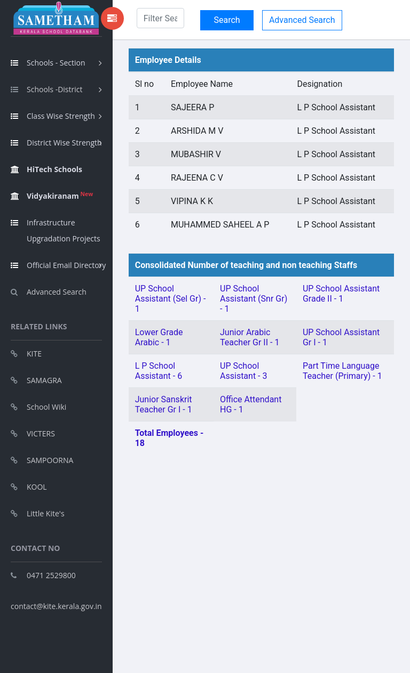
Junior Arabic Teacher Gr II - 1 (249, 337)
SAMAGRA (36, 380)
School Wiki (38, 407)
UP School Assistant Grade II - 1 (341, 293)
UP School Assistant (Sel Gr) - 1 (170, 298)
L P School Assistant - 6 (158, 371)
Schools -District (46, 89)
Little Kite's (38, 513)
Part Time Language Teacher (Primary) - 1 (342, 371)
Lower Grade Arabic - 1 (159, 337)
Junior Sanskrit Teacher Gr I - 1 (163, 404)
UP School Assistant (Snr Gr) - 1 (253, 298)
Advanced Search (48, 292)
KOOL (29, 487)
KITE (26, 353)
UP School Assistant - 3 (243, 371)
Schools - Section (48, 63)
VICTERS (33, 433)
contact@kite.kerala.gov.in (56, 606)
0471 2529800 (43, 575)
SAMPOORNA (42, 460)
